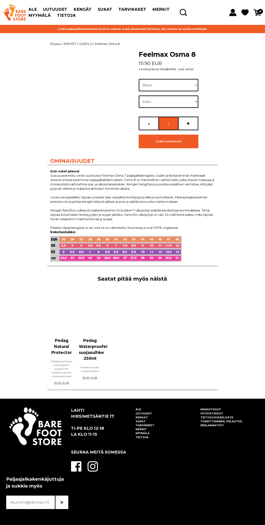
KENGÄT (82, 9)
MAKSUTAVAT (210, 409)
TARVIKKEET (132, 9)
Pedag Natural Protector (61, 346)
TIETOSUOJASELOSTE (216, 417)
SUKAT (105, 9)
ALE (32, 9)
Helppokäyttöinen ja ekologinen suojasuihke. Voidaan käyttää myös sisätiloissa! (61, 369)
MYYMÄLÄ (39, 15)
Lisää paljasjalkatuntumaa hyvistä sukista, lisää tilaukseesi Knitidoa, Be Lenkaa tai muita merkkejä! (132, 28)
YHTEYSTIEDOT (211, 413)
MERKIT (161, 9)
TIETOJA (66, 15)
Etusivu (55, 44)
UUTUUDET (55, 9)
